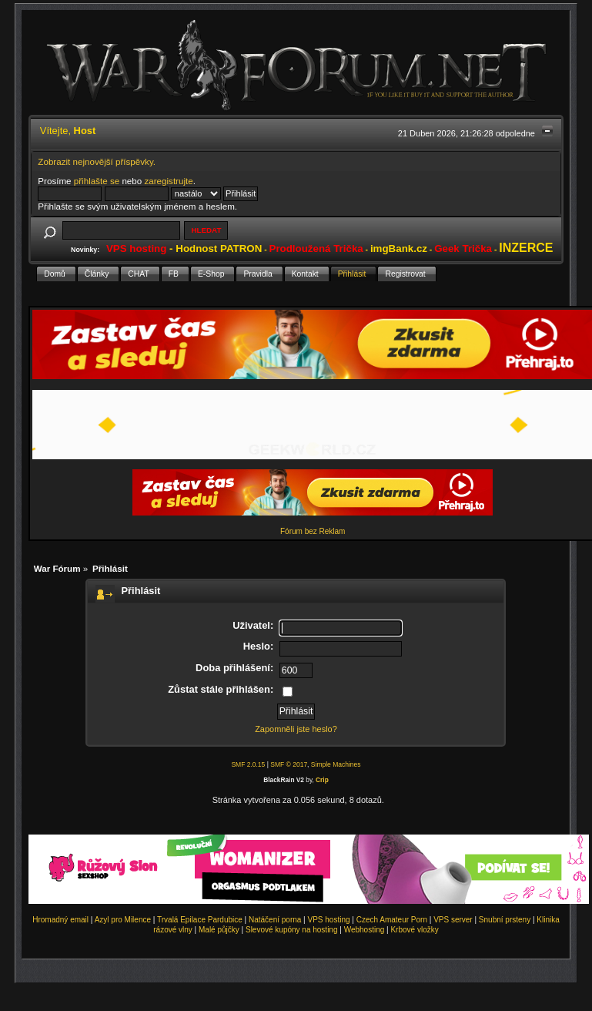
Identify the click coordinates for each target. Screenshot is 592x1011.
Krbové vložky (414, 929)
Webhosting (364, 929)
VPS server (453, 919)
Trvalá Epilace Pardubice (199, 919)
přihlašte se (96, 181)
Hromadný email (60, 919)
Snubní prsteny (504, 919)
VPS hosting (329, 919)
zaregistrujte (168, 181)
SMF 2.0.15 (248, 764)
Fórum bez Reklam (312, 531)
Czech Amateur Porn (391, 919)
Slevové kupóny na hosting (292, 929)
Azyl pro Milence (123, 919)
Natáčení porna (275, 919)
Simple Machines (336, 764)
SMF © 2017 (288, 764)
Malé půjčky (219, 929)
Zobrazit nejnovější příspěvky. (97, 161)
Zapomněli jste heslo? (296, 729)
